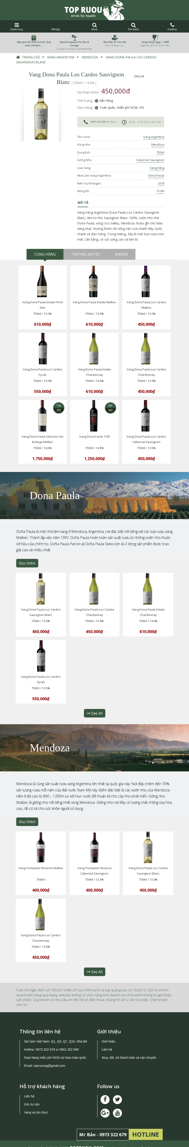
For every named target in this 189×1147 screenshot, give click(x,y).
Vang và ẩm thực (36, 1104)
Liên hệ (107, 1041)
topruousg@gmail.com (50, 1057)
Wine (94, 26)
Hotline (172, 26)
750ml (160, 152)
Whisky (55, 26)
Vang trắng (157, 168)
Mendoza (90, 57)
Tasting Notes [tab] (85, 254)
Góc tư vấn (32, 1096)
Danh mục (17, 26)
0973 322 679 (45, 1041)
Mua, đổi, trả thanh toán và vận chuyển (129, 1049)
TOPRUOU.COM (87, 1139)
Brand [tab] (121, 254)
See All (94, 707)
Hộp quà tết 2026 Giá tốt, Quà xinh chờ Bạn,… (34, 43)
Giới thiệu (108, 1033)
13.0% (160, 191)
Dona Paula (156, 175)
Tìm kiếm (133, 26)
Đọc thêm (27, 559)
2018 (161, 183)
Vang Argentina (60, 57)
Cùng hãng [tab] (45, 254)
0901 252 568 (98, 121)
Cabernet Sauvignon (150, 160)
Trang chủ (31, 57)
